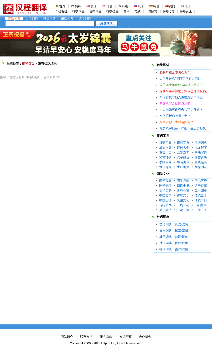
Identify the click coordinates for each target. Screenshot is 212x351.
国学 (126, 12)
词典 (172, 6)
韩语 (125, 6)
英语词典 (14, 18)
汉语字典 (78, 12)
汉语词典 (112, 12)
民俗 (138, 12)
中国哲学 (152, 12)
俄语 (141, 6)
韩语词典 (49, 18)
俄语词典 (67, 18)
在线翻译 (61, 12)
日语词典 (32, 18)
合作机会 (145, 336)
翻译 (78, 6)
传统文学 (169, 12)
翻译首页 (28, 63)
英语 (94, 6)
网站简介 (67, 336)
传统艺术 (186, 12)
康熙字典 (95, 12)
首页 (62, 6)
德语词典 (85, 18)
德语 (156, 6)
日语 (109, 6)
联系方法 (86, 336)
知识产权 (125, 336)
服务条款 (106, 336)
